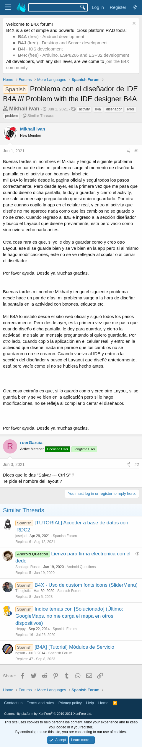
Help (90, 703)
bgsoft (20, 653)
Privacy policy (70, 703)
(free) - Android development (51, 36)
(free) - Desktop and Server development (63, 42)
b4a (98, 109)
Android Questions (81, 567)
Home (103, 703)
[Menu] (8, 7)
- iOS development (40, 48)
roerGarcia (31, 442)
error (130, 109)
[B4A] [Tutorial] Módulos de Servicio (74, 647)
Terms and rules (40, 703)
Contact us (13, 703)
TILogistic (22, 591)
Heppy (20, 629)
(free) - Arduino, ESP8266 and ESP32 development (73, 55)
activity (84, 109)
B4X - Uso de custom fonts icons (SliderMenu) (86, 585)
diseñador (114, 109)
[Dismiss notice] (133, 24)
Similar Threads (40, 115)
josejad (21, 536)
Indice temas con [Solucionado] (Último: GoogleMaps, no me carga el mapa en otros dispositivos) (69, 616)
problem (11, 116)
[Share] (128, 151)
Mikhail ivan (24, 109)
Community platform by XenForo (48, 713)
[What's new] (135, 7)
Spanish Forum (65, 536)
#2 (136, 464)
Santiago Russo (27, 567)
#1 (136, 151)
